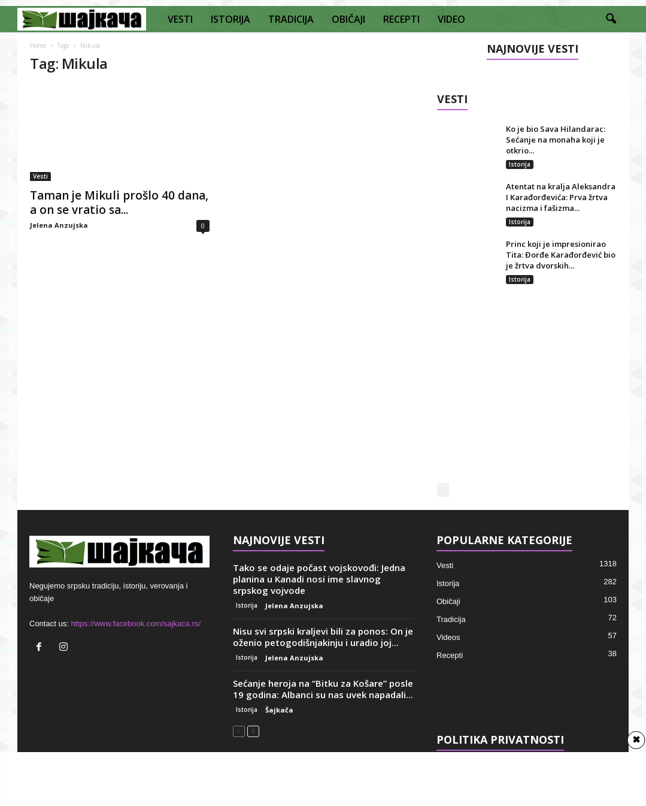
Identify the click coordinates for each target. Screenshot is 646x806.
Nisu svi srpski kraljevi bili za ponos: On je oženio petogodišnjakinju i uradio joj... (323, 636)
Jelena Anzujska (59, 225)
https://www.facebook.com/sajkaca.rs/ (136, 622)
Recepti (449, 654)
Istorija (519, 164)
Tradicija (451, 618)
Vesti (40, 176)
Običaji (448, 600)
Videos (448, 636)
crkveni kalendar (464, 694)
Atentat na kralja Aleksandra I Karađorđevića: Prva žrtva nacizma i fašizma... (560, 197)
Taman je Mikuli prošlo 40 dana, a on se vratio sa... (119, 203)
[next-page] (253, 730)
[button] (611, 19)
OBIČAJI (348, 19)
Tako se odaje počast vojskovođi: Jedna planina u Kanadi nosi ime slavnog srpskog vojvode (319, 578)
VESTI (180, 19)
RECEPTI (401, 19)
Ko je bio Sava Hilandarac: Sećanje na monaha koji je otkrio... (555, 139)
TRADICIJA (291, 19)
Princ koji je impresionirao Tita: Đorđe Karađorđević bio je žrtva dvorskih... (560, 255)
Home (38, 45)
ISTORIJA (230, 19)
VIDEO (451, 19)
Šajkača (279, 709)
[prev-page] (239, 730)
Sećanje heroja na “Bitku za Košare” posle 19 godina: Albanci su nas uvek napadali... (323, 688)
